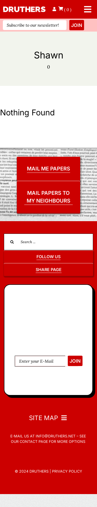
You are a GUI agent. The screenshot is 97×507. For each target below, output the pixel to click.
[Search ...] (48, 242)
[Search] (12, 242)
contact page (34, 441)
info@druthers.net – (56, 436)
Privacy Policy (67, 471)
